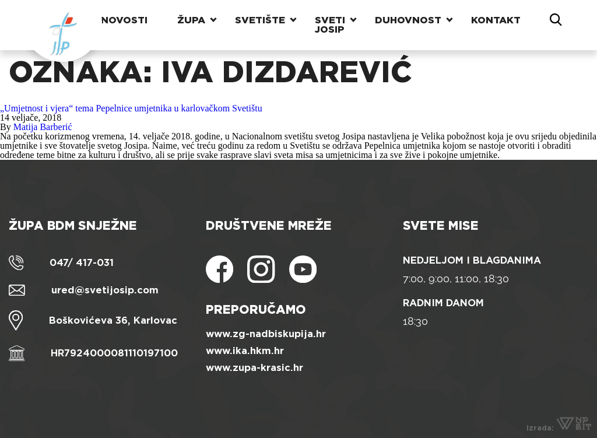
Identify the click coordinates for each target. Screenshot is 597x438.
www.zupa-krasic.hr (254, 368)
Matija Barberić (42, 127)
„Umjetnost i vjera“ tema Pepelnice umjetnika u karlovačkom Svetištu (131, 108)
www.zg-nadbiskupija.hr (266, 334)
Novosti (124, 20)
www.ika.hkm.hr (245, 351)
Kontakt (496, 20)
